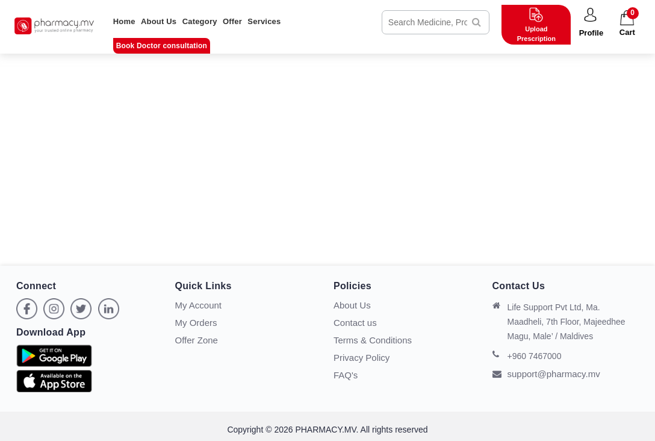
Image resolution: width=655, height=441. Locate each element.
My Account (198, 305)
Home (124, 21)
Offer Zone (196, 340)
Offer (232, 21)
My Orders (196, 322)
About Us (158, 21)
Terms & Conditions (373, 340)
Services (264, 21)
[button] (591, 23)
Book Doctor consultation (161, 46)
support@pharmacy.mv (546, 374)
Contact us (355, 322)
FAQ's (346, 375)
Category (199, 21)
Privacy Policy (362, 357)
